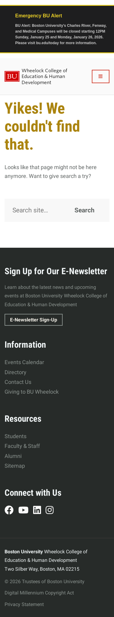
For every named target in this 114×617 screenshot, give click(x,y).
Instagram (52, 510)
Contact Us (18, 382)
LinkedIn (39, 510)
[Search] (57, 210)
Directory (15, 372)
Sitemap (15, 466)
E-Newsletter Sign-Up (33, 320)
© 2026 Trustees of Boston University (45, 581)
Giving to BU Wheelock (32, 391)
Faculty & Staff (22, 446)
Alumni (13, 456)
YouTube (25, 510)
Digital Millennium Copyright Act (39, 593)
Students (15, 436)
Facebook (11, 510)
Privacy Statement (24, 604)
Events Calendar (24, 362)
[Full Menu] (101, 76)
